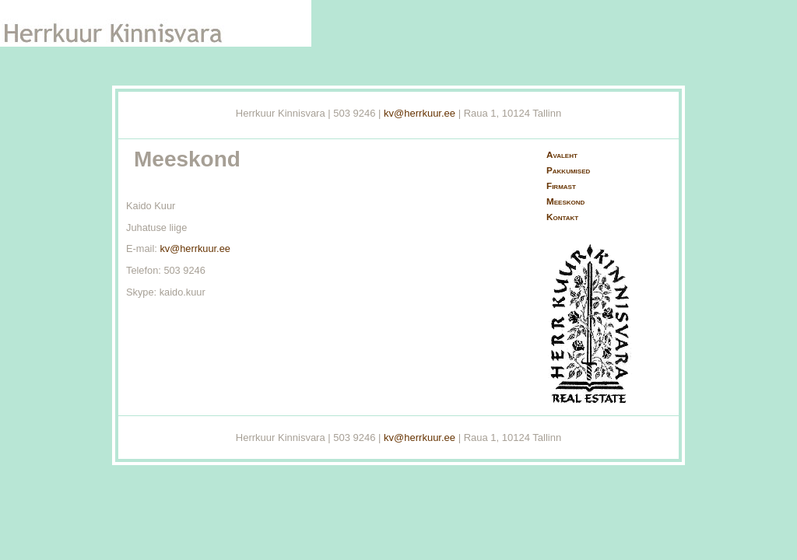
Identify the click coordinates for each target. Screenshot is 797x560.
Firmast (561, 185)
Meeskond (565, 201)
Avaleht (562, 154)
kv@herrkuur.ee (419, 113)
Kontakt (562, 217)
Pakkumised (568, 170)
